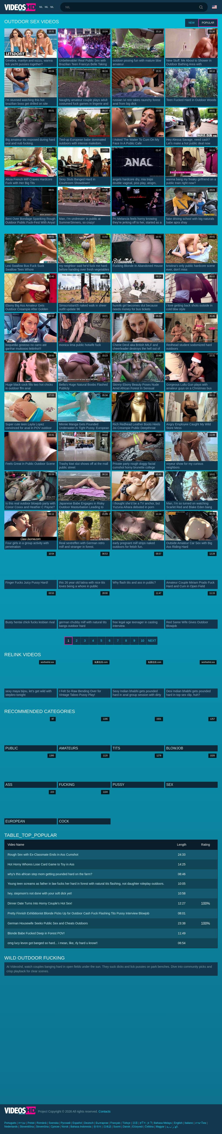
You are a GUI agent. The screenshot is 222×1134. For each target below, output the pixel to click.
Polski (31, 1122)
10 (142, 640)
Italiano (188, 1122)
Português (10, 1122)
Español (77, 1122)
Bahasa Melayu (163, 1122)
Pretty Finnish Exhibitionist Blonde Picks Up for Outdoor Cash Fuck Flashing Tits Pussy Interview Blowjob (78, 913)
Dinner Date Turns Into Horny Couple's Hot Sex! (40, 903)
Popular (208, 22)
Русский (65, 1122)
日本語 (107, 1126)
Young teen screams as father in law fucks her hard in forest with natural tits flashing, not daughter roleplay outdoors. (86, 883)
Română (41, 1122)
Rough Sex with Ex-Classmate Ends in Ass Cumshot (43, 854)
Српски (55, 1126)
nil (41, 7)
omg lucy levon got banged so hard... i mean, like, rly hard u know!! (53, 943)
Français (115, 1122)
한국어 (97, 1126)
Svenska (54, 1122)
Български (102, 1122)
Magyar (160, 1126)
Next (152, 640)
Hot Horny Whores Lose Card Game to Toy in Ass (41, 864)
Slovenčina (42, 1126)
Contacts (105, 1111)
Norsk (65, 1126)
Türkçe (126, 1122)
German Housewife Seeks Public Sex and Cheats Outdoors (48, 923)
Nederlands (11, 1126)
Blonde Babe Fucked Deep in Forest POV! (36, 933)
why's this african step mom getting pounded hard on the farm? (50, 874)
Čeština (149, 1126)
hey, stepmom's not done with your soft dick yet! (40, 893)
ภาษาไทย (200, 1122)
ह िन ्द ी (146, 1122)
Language (214, 7)
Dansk (126, 1126)
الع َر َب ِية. (172, 1126)
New (192, 22)
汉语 (135, 1122)
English (178, 1122)
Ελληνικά (137, 1126)
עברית (22, 1122)
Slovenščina (27, 1126)
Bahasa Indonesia (80, 1126)
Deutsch (89, 1122)
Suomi (117, 1126)
